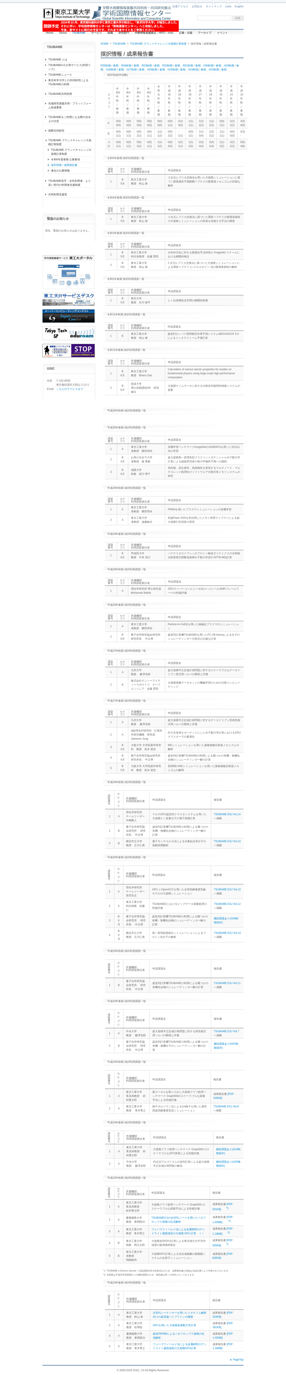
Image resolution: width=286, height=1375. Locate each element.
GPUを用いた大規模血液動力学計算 (174, 1325)
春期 (115, 65)
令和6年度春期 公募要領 (65, 159)
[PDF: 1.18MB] (222, 1346)
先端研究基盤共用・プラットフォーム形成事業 (69, 105)
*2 (229, 1221)
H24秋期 (193, 69)
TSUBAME (119, 43)
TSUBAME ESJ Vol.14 (227, 814)
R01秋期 (188, 65)
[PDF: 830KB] (222, 1255)
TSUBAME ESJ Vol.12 (227, 889)
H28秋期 (111, 69)
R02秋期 (167, 65)
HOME (105, 43)
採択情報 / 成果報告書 (64, 165)
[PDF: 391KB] (222, 1325)
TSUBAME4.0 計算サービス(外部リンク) (69, 67)
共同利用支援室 (57, 194)
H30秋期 (208, 65)
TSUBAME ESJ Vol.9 (226, 1106)
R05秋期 (106, 65)
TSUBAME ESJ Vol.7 (226, 1031)
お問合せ (197, 6)
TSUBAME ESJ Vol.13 (227, 841)
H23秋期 (214, 69)
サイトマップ (214, 6)
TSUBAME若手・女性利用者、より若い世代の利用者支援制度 (69, 182)
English (239, 6)
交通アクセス (180, 6)
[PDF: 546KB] (223, 1096)
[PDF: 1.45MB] (222, 1335)
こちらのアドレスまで (69, 389)
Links (228, 6)
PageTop (238, 1359)
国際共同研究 (56, 130)
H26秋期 (152, 69)
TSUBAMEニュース (60, 74)
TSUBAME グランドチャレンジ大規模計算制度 (69, 142)
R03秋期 (147, 65)
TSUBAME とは (57, 59)
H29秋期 (229, 65)
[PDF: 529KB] (222, 1314)
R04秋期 (126, 65)
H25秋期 (173, 69)
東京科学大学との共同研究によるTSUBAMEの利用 (68, 82)
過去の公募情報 (60, 170)
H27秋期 (131, 69)
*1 (227, 1208)
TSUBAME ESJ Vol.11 (227, 983)
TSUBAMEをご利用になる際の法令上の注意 (69, 119)
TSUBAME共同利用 (60, 93)
